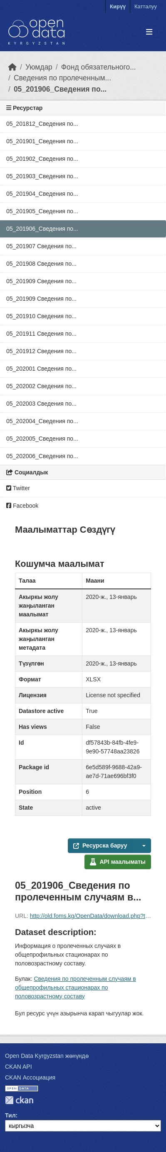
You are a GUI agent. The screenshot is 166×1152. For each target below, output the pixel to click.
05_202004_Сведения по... (42, 421)
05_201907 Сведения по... (41, 246)
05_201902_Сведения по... (42, 158)
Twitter (18, 488)
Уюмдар (38, 67)
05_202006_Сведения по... (42, 456)
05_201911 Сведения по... (41, 333)
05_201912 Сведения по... (41, 351)
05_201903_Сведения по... (42, 176)
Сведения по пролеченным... (62, 78)
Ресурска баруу (100, 845)
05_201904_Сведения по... (42, 193)
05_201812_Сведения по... (42, 123)
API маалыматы (118, 861)
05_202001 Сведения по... (41, 368)
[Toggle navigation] (149, 32)
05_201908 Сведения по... (41, 263)
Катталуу (145, 6)
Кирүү (118, 6)
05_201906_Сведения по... (60, 89)
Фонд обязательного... (98, 67)
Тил (10, 1115)
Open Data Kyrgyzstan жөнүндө (47, 1055)
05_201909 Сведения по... (41, 281)
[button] (141, 845)
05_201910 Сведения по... (41, 316)
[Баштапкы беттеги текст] (12, 67)
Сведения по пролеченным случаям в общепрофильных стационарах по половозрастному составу (75, 987)
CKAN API (18, 1066)
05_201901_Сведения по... (42, 141)
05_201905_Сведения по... (42, 211)
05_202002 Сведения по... (41, 386)
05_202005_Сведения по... (42, 438)
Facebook (22, 505)
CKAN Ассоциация (30, 1077)
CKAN (19, 1100)
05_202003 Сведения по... (41, 403)
